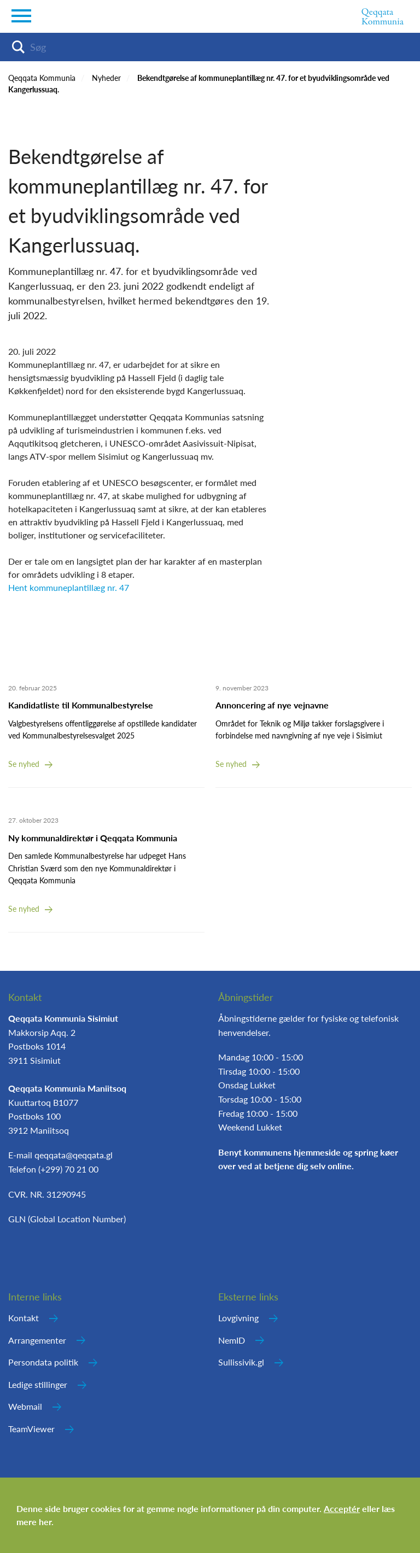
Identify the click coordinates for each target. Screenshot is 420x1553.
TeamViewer (31, 1428)
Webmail (25, 1406)
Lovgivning (238, 1317)
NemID (231, 1340)
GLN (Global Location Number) (67, 1219)
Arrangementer (37, 1340)
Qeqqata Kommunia (41, 78)
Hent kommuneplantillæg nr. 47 (68, 587)
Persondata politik (43, 1362)
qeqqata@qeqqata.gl (73, 1155)
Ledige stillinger (37, 1384)
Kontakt (23, 1317)
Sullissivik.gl (241, 1362)
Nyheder (106, 78)
